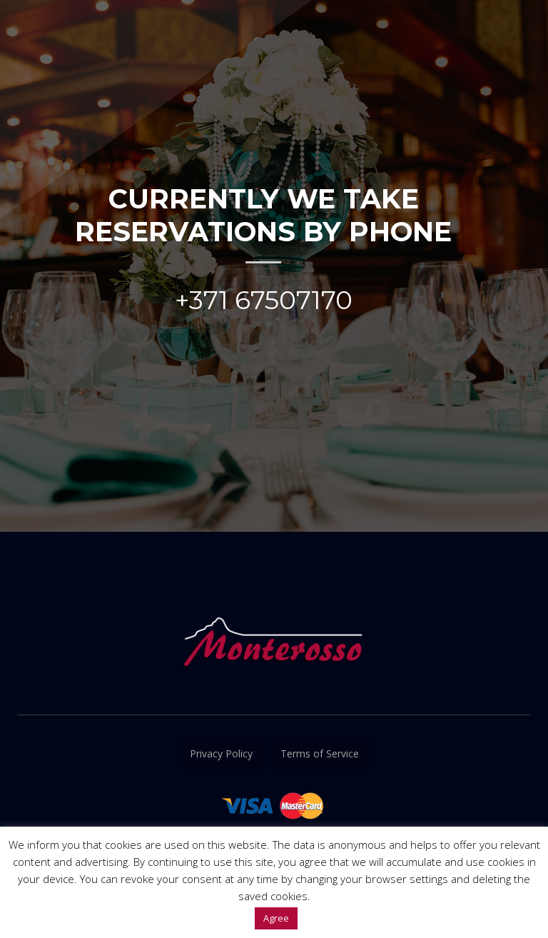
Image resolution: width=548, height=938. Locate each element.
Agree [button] (276, 918)
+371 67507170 (263, 300)
